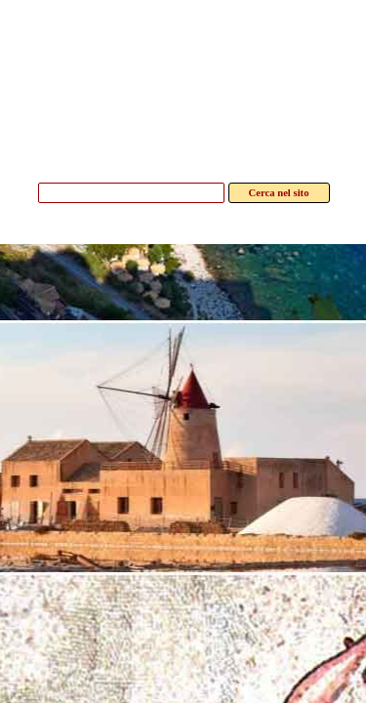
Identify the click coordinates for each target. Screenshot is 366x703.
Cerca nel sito (279, 192)
